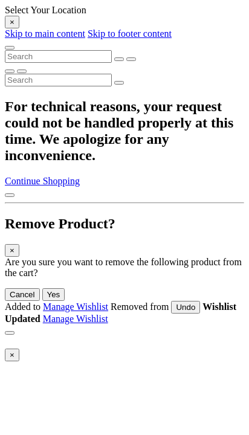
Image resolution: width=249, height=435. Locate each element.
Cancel (22, 294)
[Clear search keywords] (119, 59)
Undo (185, 307)
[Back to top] (10, 195)
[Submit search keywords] (131, 59)
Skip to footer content (130, 33)
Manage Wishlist (75, 306)
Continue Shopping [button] (42, 181)
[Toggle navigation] (10, 48)
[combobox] (58, 56)
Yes (53, 294)
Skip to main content (45, 33)
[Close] (12, 22)
